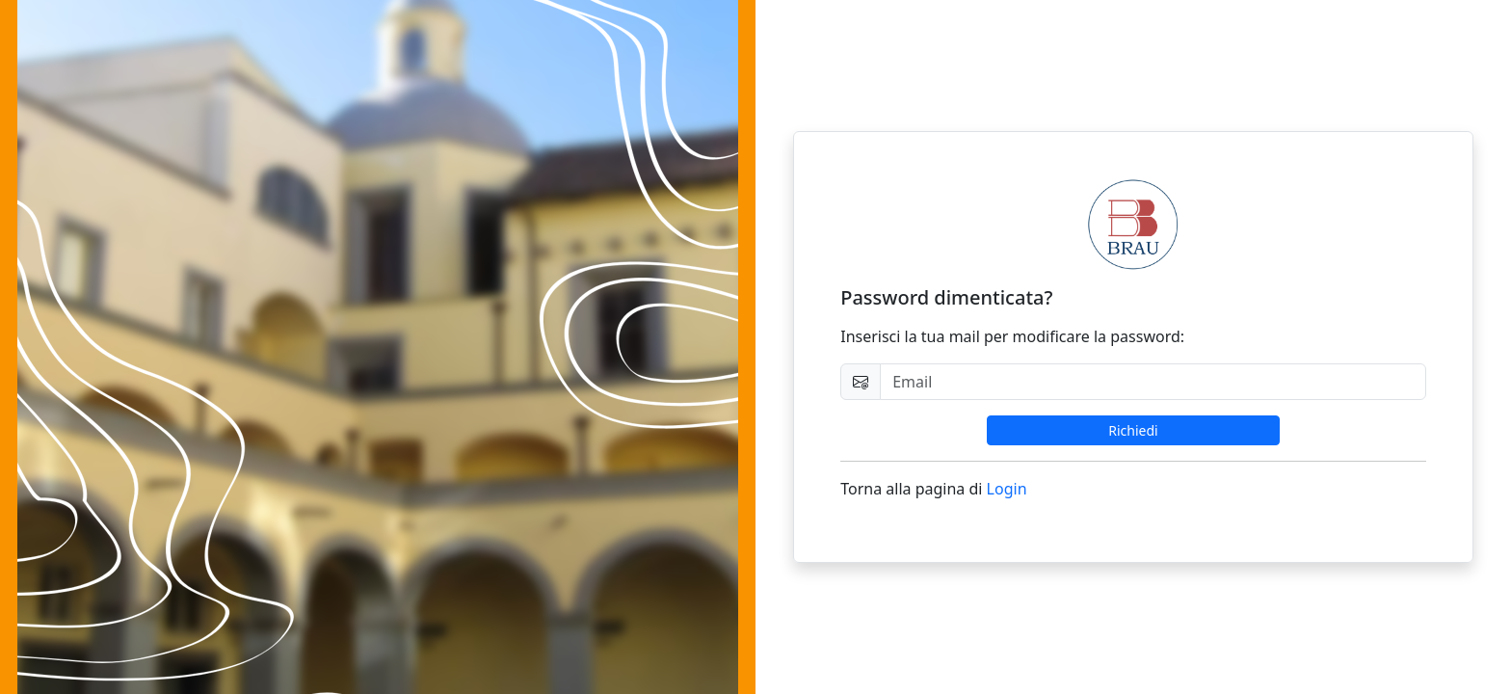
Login (1007, 488)
